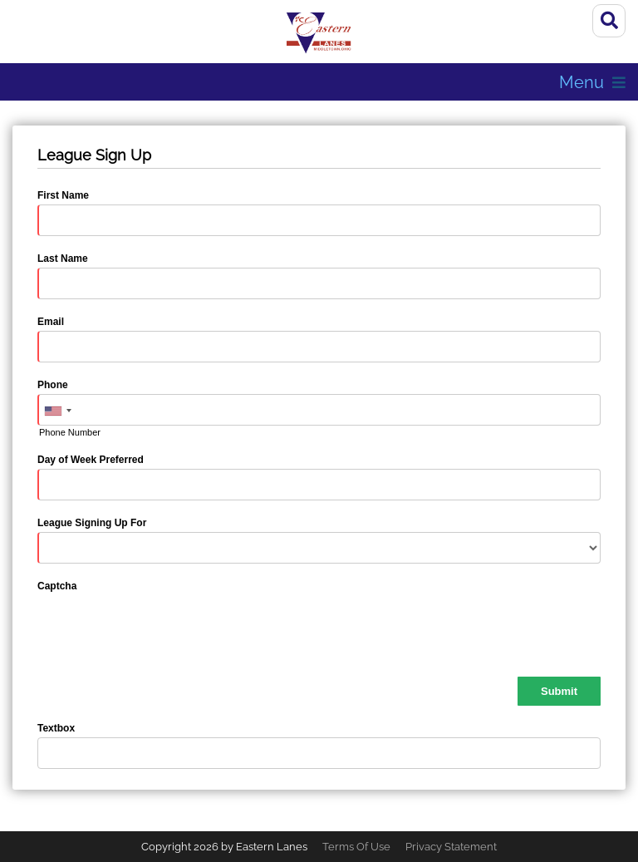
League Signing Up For (91, 523)
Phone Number (70, 432)
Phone (52, 385)
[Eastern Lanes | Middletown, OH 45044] (319, 33)
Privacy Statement (451, 846)
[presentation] (163, 627)
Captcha (56, 586)
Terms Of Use (356, 846)
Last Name (62, 258)
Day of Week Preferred (90, 459)
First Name (63, 195)
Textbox (56, 728)
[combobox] (57, 410)
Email (50, 322)
